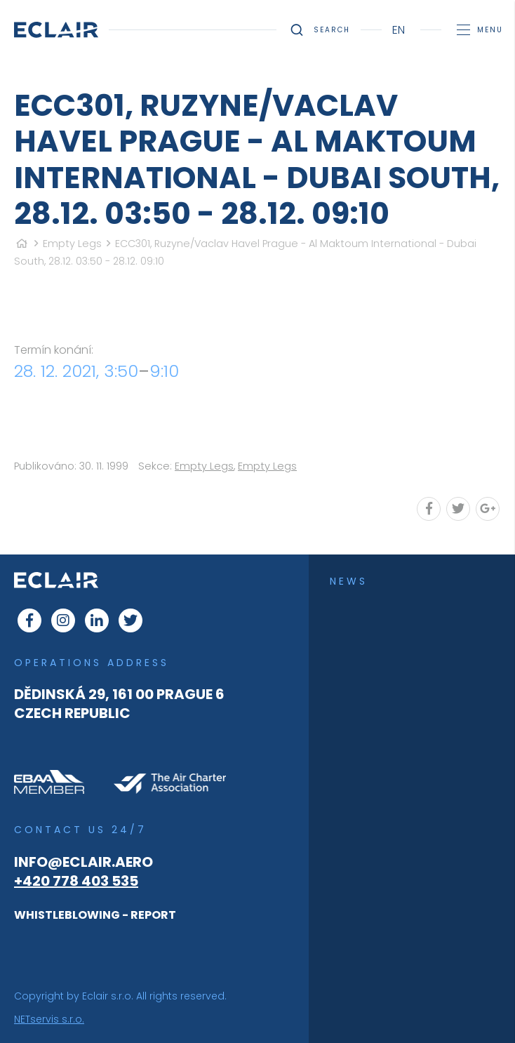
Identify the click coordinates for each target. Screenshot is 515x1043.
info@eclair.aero (83, 862)
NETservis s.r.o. (49, 1019)
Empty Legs (72, 244)
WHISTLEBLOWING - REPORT (95, 915)
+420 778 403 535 (76, 881)
